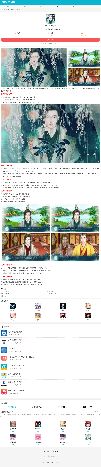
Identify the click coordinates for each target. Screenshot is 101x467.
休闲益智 (7, 293)
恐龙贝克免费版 (14, 374)
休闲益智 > (10, 9)
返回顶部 (55, 451)
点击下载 (50, 40)
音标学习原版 (13, 349)
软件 (41, 6)
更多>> (97, 412)
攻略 (74, 6)
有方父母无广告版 (15, 340)
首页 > (5, 9)
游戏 (24, 6)
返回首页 (46, 451)
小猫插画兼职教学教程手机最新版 (21, 357)
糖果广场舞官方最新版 (17, 391)
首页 (8, 6)
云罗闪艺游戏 (16, 9)
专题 (58, 6)
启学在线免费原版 (15, 382)
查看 (13, 431)
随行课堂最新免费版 (16, 365)
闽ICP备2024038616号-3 (53, 462)
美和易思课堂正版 (15, 332)
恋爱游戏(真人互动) (8, 412)
